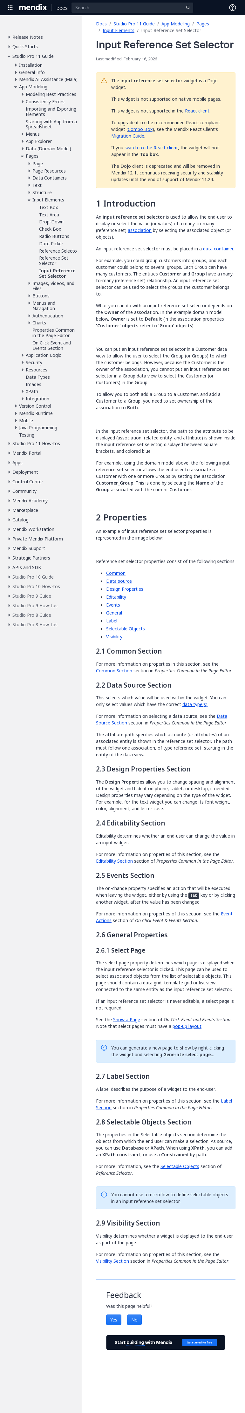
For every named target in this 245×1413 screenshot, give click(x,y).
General (114, 612)
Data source (119, 581)
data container (218, 248)
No (134, 1319)
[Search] (132, 8)
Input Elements (118, 30)
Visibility (114, 636)
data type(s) (195, 704)
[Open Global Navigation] (10, 8)
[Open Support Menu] (233, 8)
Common (116, 573)
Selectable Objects (125, 628)
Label (111, 620)
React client (197, 110)
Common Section (114, 670)
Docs (101, 23)
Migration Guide (127, 135)
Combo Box (140, 129)
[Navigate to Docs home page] (62, 7)
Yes (113, 1319)
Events (113, 604)
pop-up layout (187, 1026)
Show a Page (126, 1019)
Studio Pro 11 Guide (134, 23)
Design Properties (124, 589)
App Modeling (175, 23)
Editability (116, 597)
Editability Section (114, 861)
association (140, 230)
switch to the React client (151, 147)
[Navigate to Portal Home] (33, 7)
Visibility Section (112, 1261)
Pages (202, 23)
